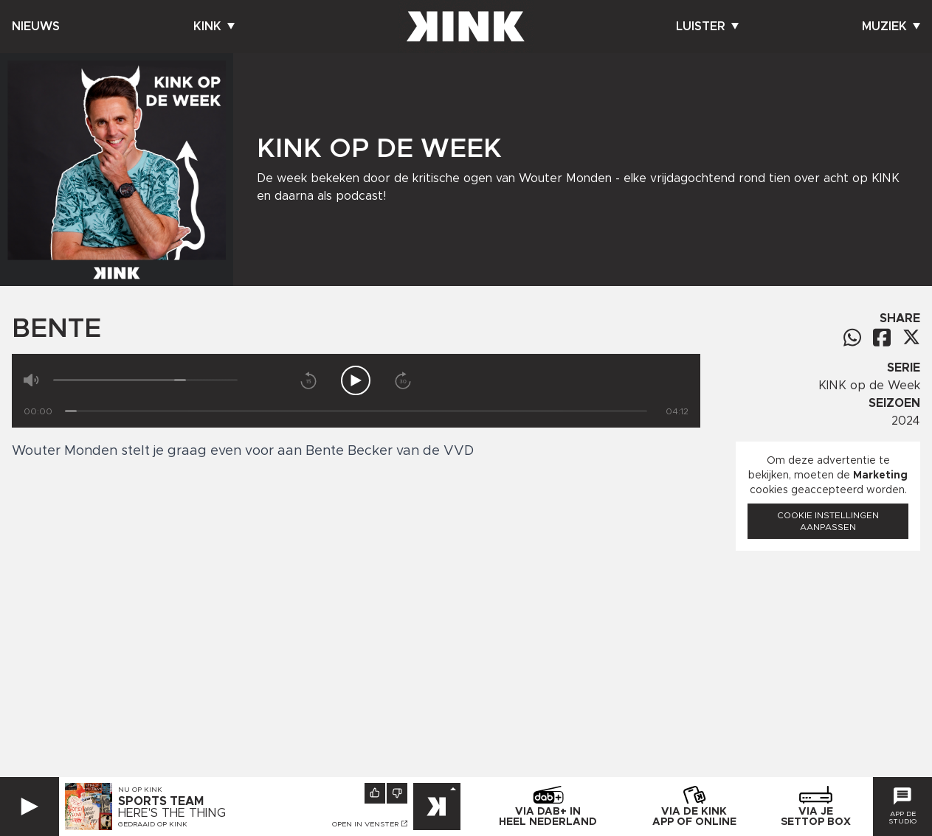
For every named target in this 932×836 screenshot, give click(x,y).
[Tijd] (356, 411)
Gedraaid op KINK (152, 824)
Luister (707, 26)
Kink (214, 26)
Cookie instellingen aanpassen (828, 521)
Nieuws (36, 26)
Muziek (891, 26)
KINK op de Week (869, 385)
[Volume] (145, 380)
